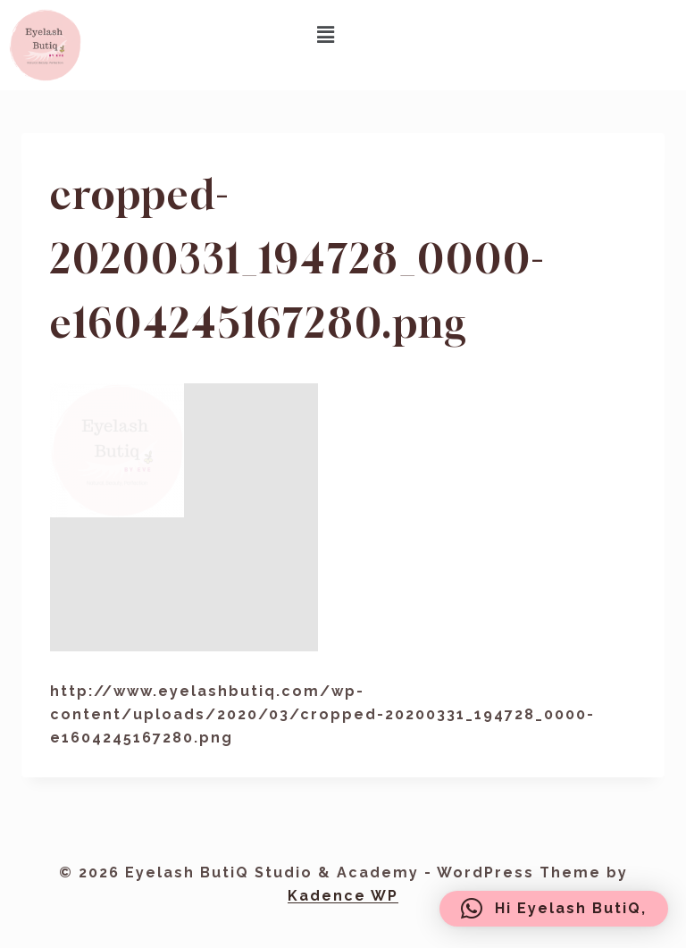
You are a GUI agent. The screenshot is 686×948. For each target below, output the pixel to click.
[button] (326, 34)
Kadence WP (343, 895)
